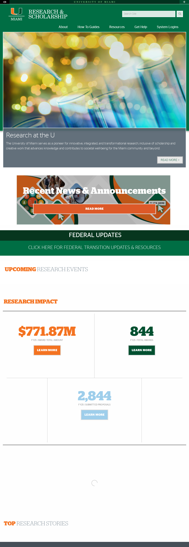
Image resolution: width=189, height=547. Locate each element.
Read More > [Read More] (170, 160)
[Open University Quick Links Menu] (184, 2)
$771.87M (47, 332)
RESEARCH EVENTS (46, 269)
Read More (94, 208)
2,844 (94, 396)
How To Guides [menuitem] (88, 27)
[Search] (180, 14)
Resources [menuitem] (117, 27)
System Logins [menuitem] (167, 27)
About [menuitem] (63, 27)
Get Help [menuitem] (141, 27)
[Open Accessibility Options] (4, 2)
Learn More (47, 350)
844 (142, 332)
